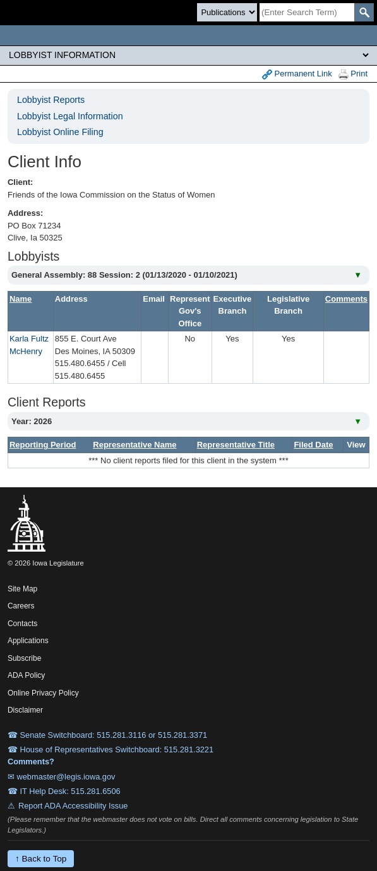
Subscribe (24, 658)
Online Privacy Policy (43, 693)
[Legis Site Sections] (188, 55)
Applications (28, 640)
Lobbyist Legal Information (70, 116)
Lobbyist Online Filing (60, 132)
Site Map (22, 588)
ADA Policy (26, 675)
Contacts (22, 623)
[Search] (307, 12)
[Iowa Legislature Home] (188, 35)
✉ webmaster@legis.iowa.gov (62, 776)
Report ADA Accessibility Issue (73, 805)
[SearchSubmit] (364, 12)
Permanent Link (297, 74)
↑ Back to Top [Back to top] (40, 858)
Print (353, 74)
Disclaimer (25, 710)
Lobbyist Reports (51, 100)
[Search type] (227, 12)
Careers (21, 605)
